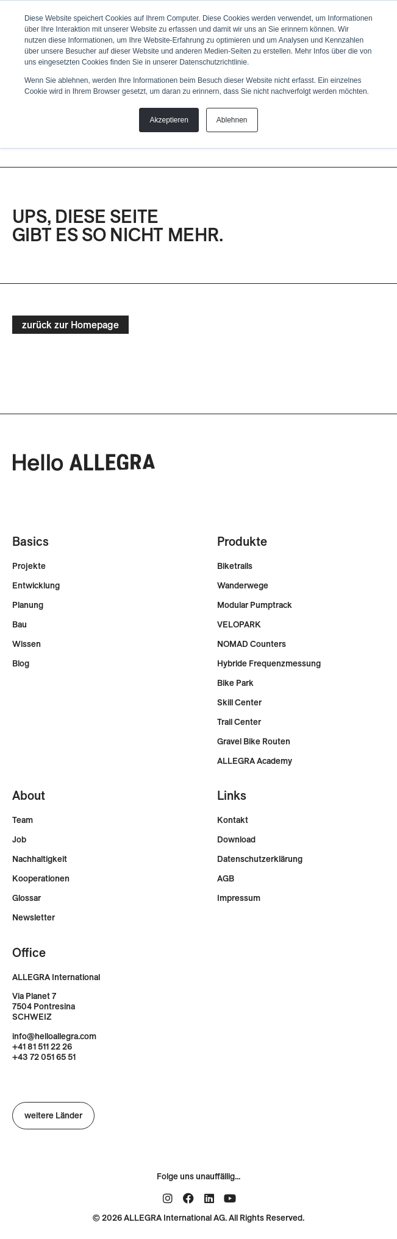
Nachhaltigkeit (39, 859)
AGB (225, 879)
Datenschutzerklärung (259, 859)
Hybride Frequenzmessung (269, 663)
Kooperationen (41, 879)
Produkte (242, 541)
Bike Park (235, 683)
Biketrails (234, 566)
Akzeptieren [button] (168, 120)
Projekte (29, 566)
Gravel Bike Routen (253, 741)
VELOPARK (239, 625)
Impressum (238, 898)
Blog (20, 663)
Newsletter (33, 917)
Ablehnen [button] (232, 120)
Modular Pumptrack (254, 605)
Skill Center (239, 702)
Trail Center (239, 722)
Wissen (26, 644)
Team (22, 820)
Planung (27, 605)
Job (19, 840)
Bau (19, 625)
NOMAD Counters (251, 644)
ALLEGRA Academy (254, 761)
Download (236, 840)
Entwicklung (36, 586)
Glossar (26, 898)
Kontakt (232, 820)
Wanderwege (242, 586)
